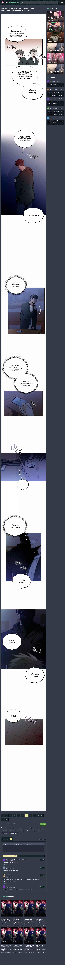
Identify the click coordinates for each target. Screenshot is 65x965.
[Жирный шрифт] (4, 844)
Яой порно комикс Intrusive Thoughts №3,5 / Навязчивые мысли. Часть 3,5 (55, 114)
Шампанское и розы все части (19, 828)
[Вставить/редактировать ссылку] (20, 844)
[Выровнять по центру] (11, 844)
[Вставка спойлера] (29, 844)
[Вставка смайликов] (18, 844)
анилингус (4, 833)
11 (42, 815)
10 (38, 815)
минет (21, 830)
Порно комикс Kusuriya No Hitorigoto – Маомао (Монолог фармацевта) (55, 86)
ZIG (14, 824)
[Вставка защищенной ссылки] (23, 844)
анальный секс (13, 830)
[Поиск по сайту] (56, 2)
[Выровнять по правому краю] (12, 844)
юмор (43, 830)
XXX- (11, 2)
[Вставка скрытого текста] (30, 844)
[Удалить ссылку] (22, 844)
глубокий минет (30, 830)
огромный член (13, 833)
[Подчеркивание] (7, 844)
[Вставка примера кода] (27, 844)
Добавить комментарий (10, 856)
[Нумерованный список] (16, 844)
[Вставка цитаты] (25, 844)
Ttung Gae (8, 824)
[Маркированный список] (14, 844)
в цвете (36, 828)
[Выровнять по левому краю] (9, 844)
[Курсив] (5, 844)
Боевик (7, 828)
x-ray (38, 830)
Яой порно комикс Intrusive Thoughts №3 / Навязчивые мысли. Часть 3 (55, 95)
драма (41, 828)
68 (7, 819)
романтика (4, 830)
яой (30, 828)
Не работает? (42, 839)
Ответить (5, 864)
